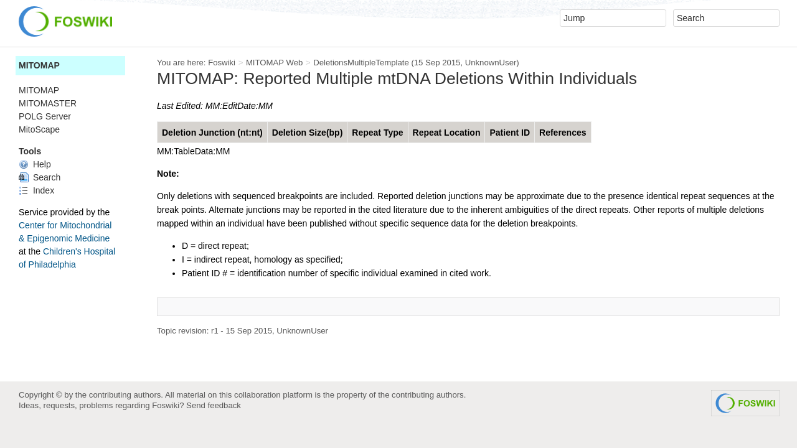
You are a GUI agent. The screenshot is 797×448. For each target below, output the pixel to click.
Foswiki (221, 62)
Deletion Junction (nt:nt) (212, 133)
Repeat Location (447, 133)
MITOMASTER (48, 103)
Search (39, 177)
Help (35, 164)
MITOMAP (39, 65)
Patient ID (509, 133)
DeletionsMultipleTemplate (361, 62)
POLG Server (45, 116)
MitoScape (39, 129)
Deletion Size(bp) (307, 133)
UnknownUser (491, 62)
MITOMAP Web (274, 62)
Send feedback (213, 405)
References (563, 133)
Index (36, 190)
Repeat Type (377, 133)
